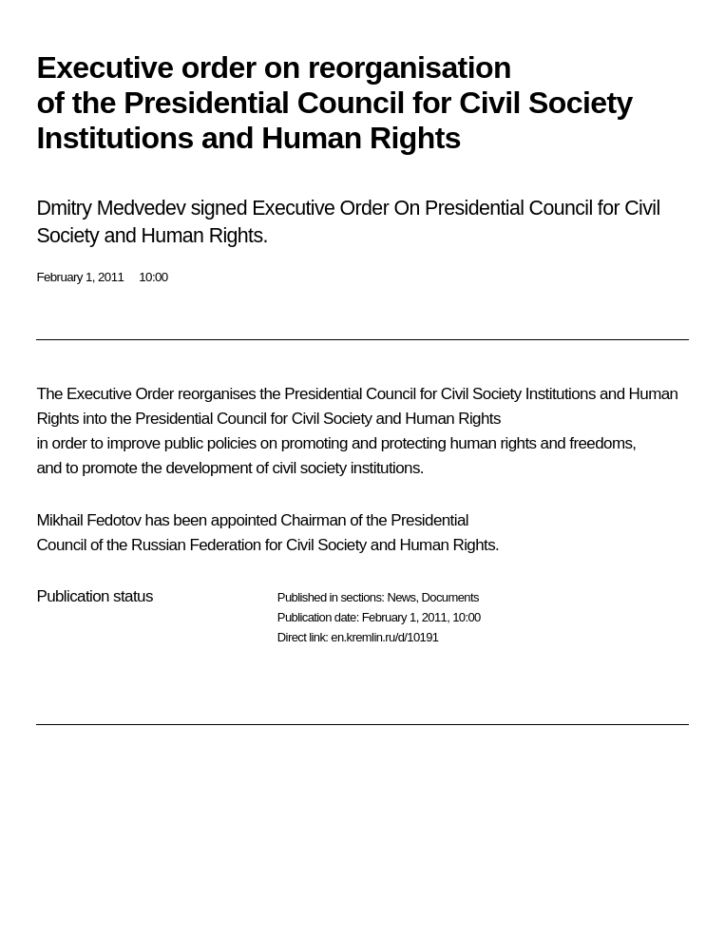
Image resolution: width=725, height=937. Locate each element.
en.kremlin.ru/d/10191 (384, 637)
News (401, 597)
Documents (450, 597)
